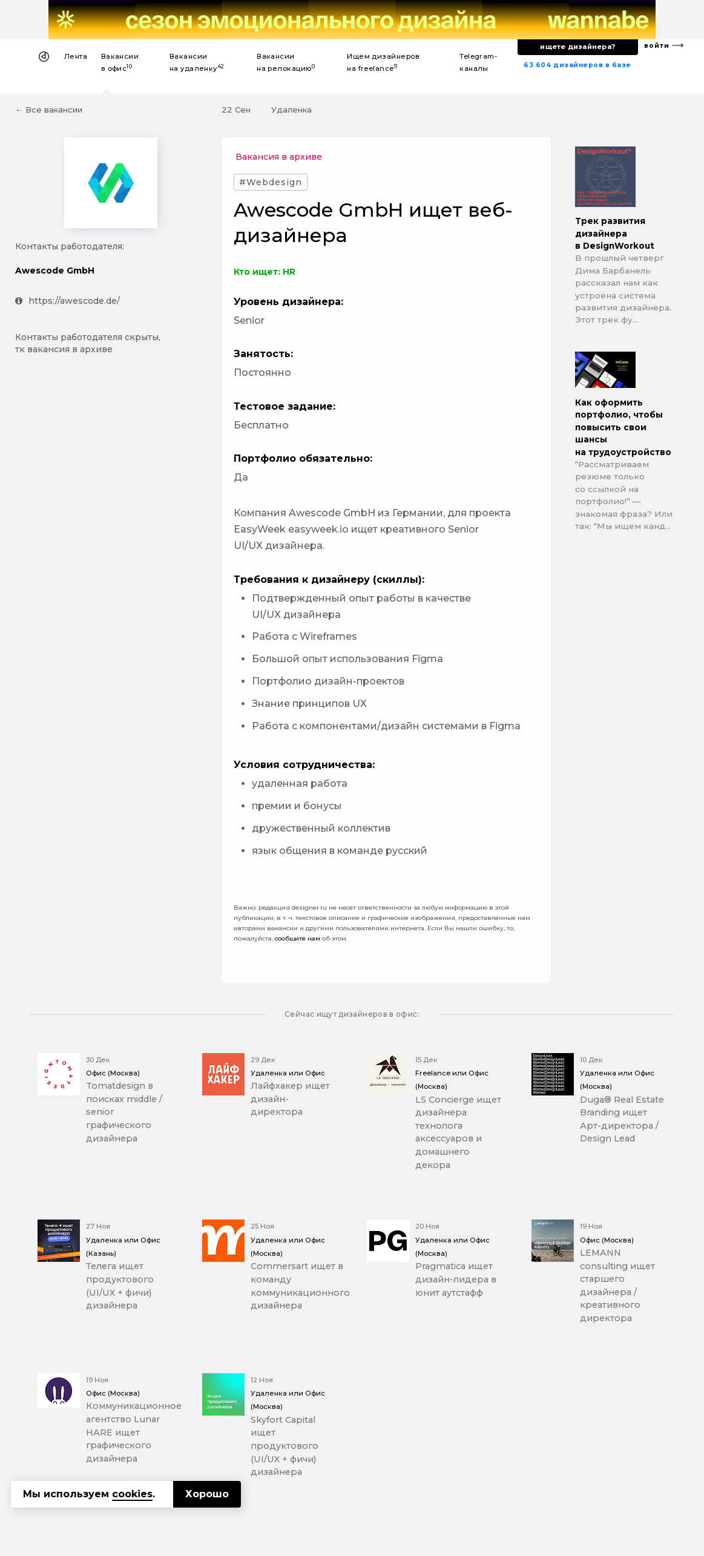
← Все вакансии (48, 109)
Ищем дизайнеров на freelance (383, 62)
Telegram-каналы (478, 62)
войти (656, 46)
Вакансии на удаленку (196, 62)
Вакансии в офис (120, 62)
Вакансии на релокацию (286, 62)
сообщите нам (297, 938)
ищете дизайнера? (577, 46)
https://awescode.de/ (67, 300)
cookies (132, 1494)
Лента (75, 56)
